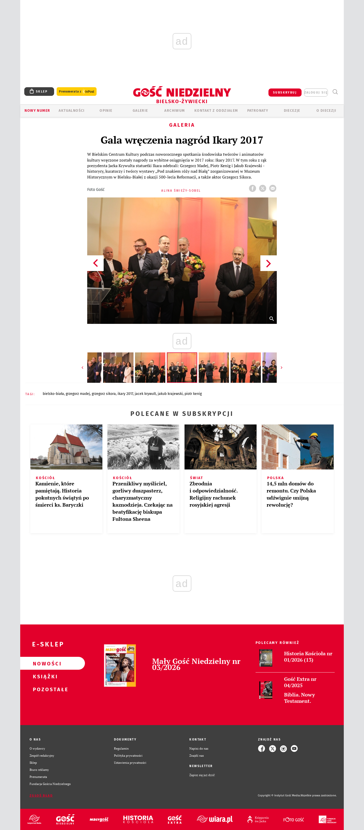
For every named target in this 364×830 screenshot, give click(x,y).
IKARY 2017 (125, 394)
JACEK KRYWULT (145, 394)
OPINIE (106, 110)
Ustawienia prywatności (130, 763)
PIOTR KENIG (193, 394)
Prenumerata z (76, 92)
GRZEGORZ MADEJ (78, 394)
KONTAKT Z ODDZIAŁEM (216, 110)
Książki (44, 676)
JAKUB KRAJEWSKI (170, 394)
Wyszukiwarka (335, 92)
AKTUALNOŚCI (71, 110)
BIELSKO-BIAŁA (53, 394)
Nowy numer (37, 110)
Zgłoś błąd (41, 795)
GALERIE (140, 110)
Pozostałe (44, 689)
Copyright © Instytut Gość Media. (279, 795)
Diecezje (292, 110)
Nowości (44, 663)
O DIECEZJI (326, 110)
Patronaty (257, 110)
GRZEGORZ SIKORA (104, 394)
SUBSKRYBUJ (285, 92)
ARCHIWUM (174, 110)
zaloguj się (316, 92)
